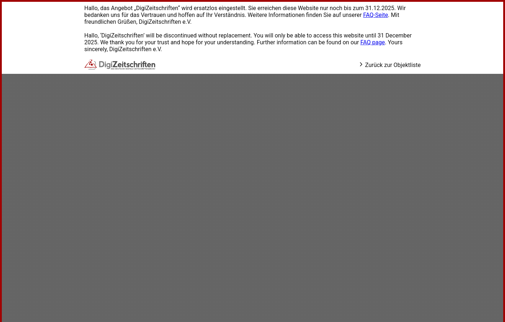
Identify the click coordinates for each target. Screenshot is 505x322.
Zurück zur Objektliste (389, 65)
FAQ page (372, 42)
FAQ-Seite (375, 15)
